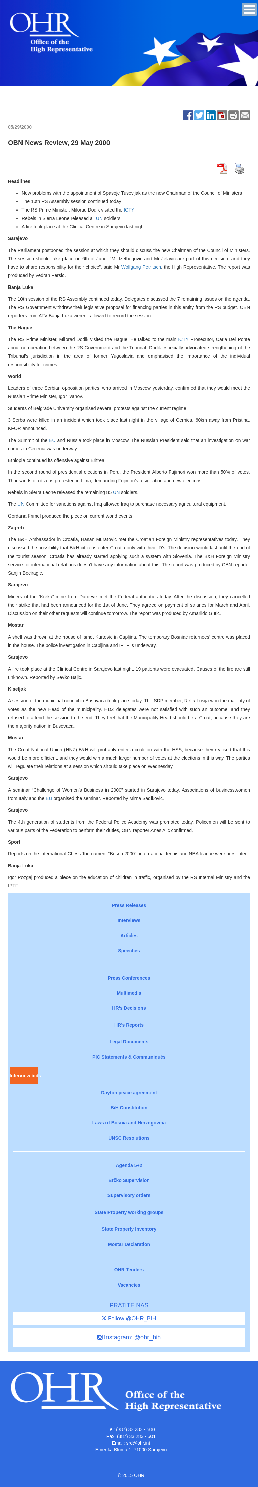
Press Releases (129, 905)
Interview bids (24, 1075)
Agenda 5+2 (129, 1165)
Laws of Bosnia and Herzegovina (129, 1123)
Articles (128, 935)
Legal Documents (129, 1041)
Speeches (129, 950)
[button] (249, 9)
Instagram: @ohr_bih (129, 1337)
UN (99, 218)
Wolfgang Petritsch (141, 267)
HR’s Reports (129, 1025)
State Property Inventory (129, 1229)
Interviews (129, 920)
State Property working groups (129, 1212)
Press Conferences (129, 978)
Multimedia (129, 993)
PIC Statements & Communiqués (129, 1057)
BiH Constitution (129, 1107)
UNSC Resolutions (129, 1138)
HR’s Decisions (129, 1008)
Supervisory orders (129, 1195)
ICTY (129, 210)
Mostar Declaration (129, 1244)
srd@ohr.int (138, 1443)
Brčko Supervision (129, 1180)
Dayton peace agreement (129, 1092)
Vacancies (129, 1285)
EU (52, 440)
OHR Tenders (129, 1269)
